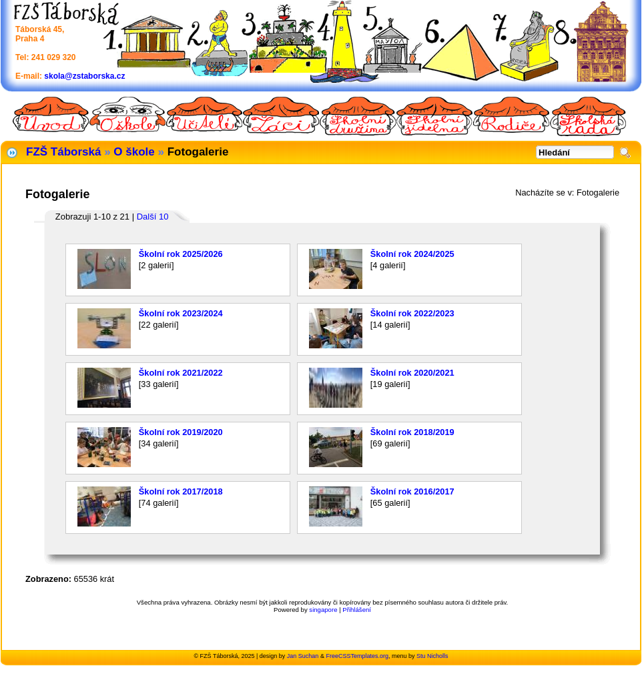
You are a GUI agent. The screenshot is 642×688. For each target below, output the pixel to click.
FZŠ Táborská (63, 151)
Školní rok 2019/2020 (181, 432)
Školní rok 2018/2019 (412, 432)
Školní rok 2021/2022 (181, 373)
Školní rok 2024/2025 (412, 254)
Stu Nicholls (432, 656)
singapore (323, 609)
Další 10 (153, 217)
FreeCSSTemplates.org (357, 656)
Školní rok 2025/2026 (181, 254)
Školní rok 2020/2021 (412, 373)
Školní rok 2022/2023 (412, 313)
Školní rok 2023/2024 (181, 313)
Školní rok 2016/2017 (412, 491)
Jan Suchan (303, 656)
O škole (133, 151)
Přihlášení (356, 609)
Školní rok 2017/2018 (181, 491)
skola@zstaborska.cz (84, 76)
